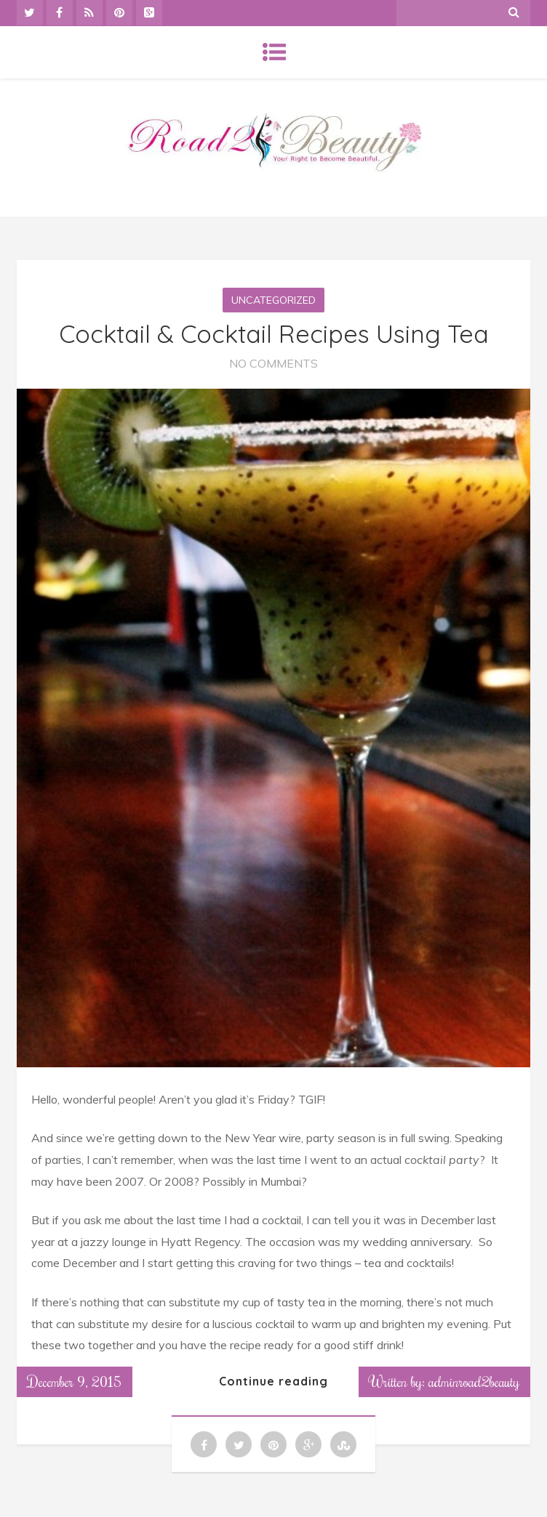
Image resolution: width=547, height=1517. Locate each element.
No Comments (273, 363)
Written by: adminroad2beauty (444, 1381)
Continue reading (273, 1381)
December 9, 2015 (74, 1381)
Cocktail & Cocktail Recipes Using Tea (274, 333)
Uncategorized (273, 300)
